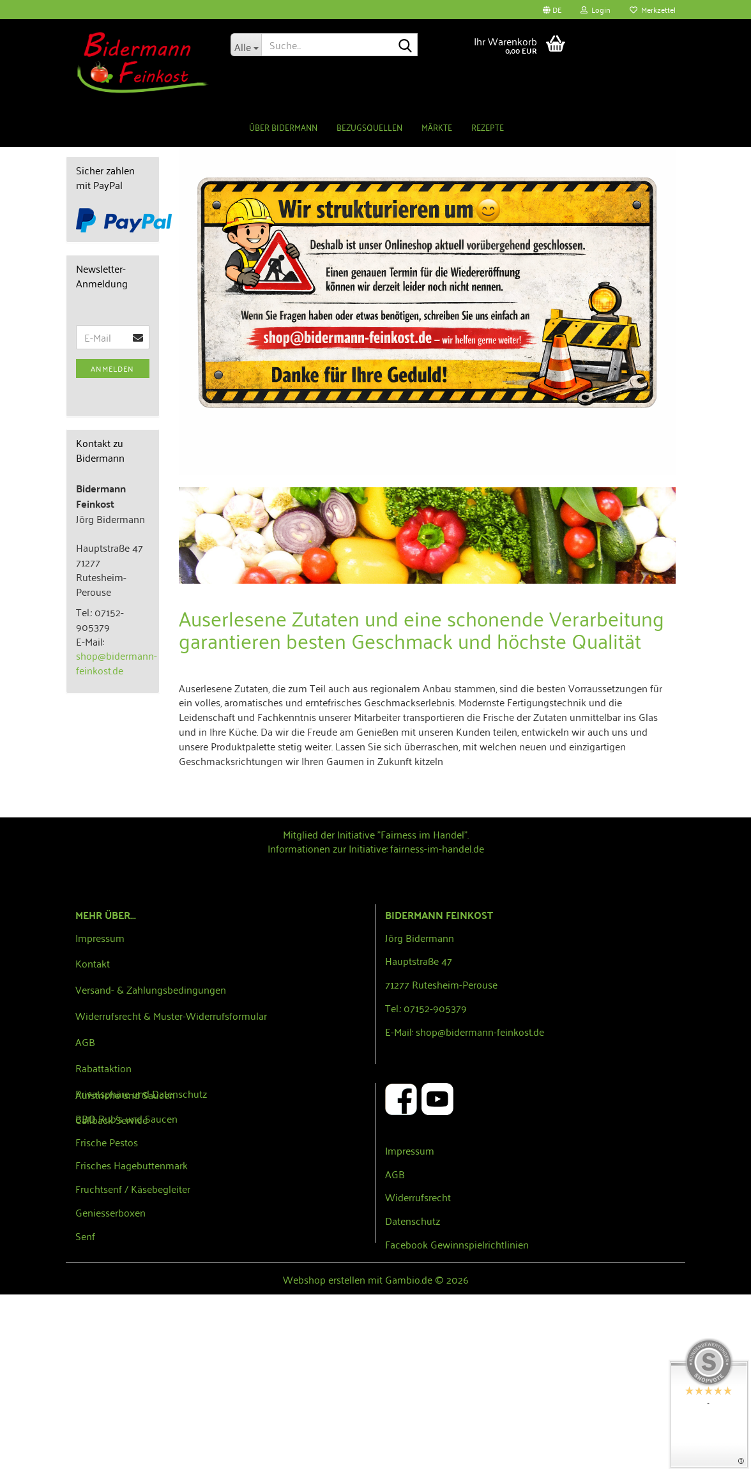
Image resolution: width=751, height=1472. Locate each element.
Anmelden (112, 545)
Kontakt (92, 1141)
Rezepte (487, 127)
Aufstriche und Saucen (125, 1272)
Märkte (436, 127)
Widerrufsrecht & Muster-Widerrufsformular (171, 1193)
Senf (85, 1413)
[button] (552, 9)
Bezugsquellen (369, 127)
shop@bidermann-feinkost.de (116, 840)
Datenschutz (412, 1398)
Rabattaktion (103, 1245)
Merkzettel (653, 9)
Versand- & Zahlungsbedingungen (150, 1167)
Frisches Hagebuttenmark (131, 1342)
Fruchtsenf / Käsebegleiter (132, 1366)
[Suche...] (246, 44)
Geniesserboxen (110, 1390)
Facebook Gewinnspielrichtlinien (457, 1421)
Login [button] (595, 9)
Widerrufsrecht (418, 1374)
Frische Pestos (106, 1319)
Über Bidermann (283, 127)
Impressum (100, 1115)
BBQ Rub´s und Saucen (126, 1296)
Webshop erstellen (324, 1457)
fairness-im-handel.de (437, 1026)
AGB (85, 1219)
